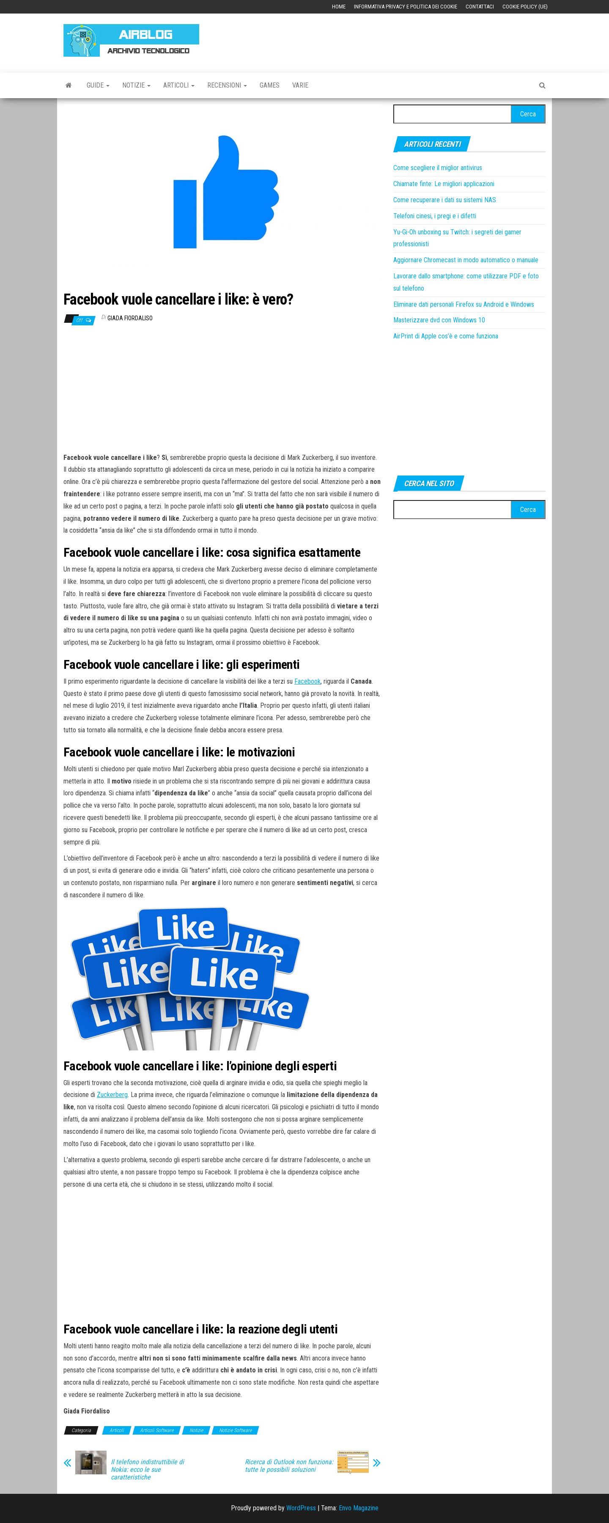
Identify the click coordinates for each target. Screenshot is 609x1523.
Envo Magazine (359, 1508)
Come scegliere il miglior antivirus (437, 168)
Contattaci (480, 6)
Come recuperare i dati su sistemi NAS (444, 200)
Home (339, 6)
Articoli (179, 85)
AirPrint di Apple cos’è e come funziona (445, 336)
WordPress (301, 1508)
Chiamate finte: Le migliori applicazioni (443, 184)
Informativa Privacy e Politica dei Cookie (405, 6)
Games (270, 85)
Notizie (136, 85)
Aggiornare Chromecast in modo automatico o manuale (465, 260)
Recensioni (227, 85)
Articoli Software (156, 1430)
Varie (300, 85)
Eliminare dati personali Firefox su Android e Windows (463, 304)
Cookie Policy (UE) (525, 6)
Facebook (307, 681)
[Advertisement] (392, 39)
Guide (98, 85)
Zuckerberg (112, 1095)
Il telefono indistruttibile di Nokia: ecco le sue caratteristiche (147, 1469)
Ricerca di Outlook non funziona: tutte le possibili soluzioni (289, 1466)
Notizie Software (235, 1430)
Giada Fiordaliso (130, 318)
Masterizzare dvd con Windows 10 (439, 320)
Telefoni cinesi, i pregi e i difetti (434, 216)
